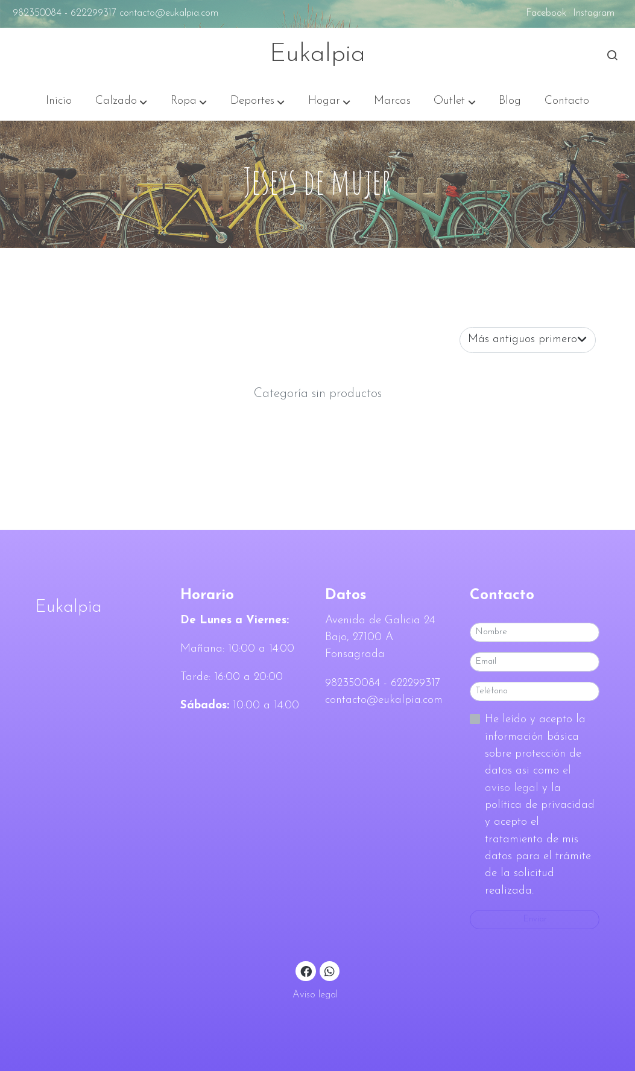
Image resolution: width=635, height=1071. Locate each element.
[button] (121, 101)
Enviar (535, 919)
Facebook (546, 13)
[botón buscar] (612, 55)
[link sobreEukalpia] (100, 607)
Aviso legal (315, 995)
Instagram (593, 13)
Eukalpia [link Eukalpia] (317, 55)
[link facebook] (306, 970)
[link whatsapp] (330, 970)
